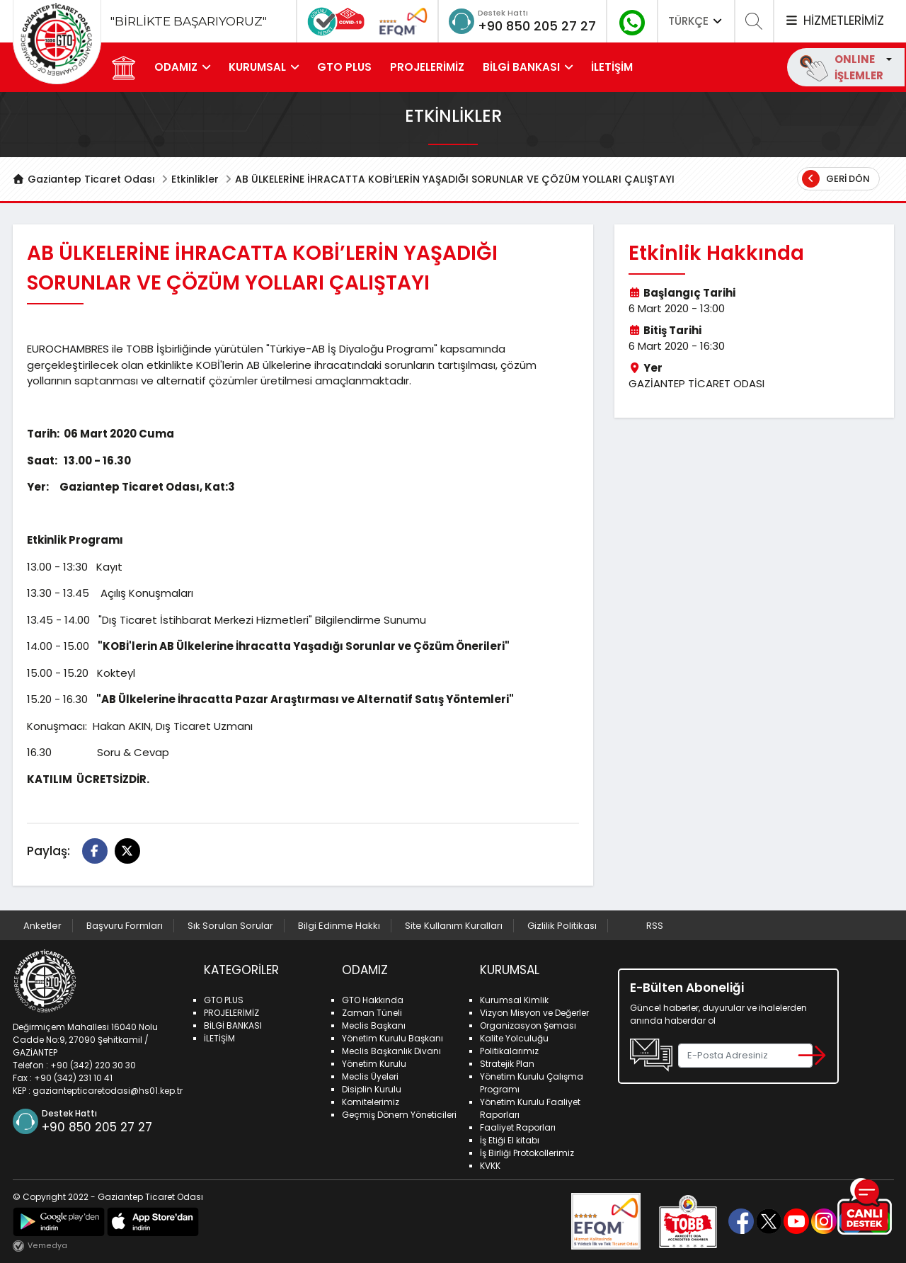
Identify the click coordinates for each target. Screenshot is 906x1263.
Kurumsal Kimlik (514, 1000)
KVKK (490, 1166)
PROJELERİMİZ (427, 66)
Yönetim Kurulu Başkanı (392, 1038)
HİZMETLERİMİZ (833, 20)
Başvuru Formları (124, 925)
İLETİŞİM (612, 66)
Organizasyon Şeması (528, 1025)
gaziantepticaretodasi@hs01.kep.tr (108, 1091)
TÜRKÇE (696, 20)
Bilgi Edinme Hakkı (339, 925)
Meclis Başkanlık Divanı (391, 1051)
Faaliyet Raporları (518, 1127)
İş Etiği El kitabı (509, 1140)
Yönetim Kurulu (374, 1064)
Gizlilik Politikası (562, 925)
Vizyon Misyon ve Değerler (534, 1013)
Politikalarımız (509, 1051)
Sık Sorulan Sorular (230, 925)
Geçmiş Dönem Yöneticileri (399, 1115)
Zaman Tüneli (372, 1013)
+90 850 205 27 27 (537, 26)
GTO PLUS (344, 66)
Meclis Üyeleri (370, 1076)
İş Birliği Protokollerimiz (527, 1153)
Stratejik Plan (507, 1064)
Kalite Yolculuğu (514, 1038)
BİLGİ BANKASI (521, 66)
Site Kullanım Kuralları (454, 925)
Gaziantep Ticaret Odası (84, 179)
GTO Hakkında (372, 1000)
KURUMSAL (257, 66)
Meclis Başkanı (374, 1025)
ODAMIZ (175, 66)
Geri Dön (836, 179)
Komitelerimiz (370, 1102)
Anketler (42, 925)
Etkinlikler (195, 179)
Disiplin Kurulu (371, 1089)
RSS (654, 925)
